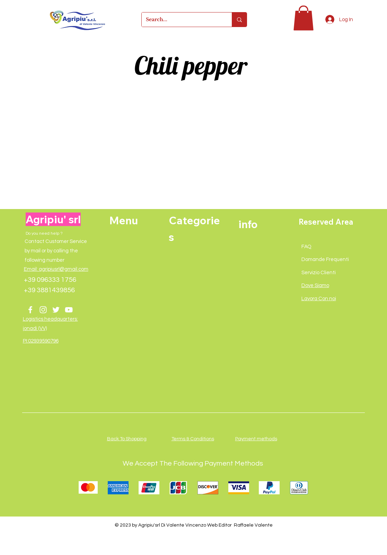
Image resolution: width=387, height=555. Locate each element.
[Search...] (181, 19)
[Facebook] (30, 309)
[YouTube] (68, 309)
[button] (303, 18)
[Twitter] (56, 309)
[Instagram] (43, 309)
